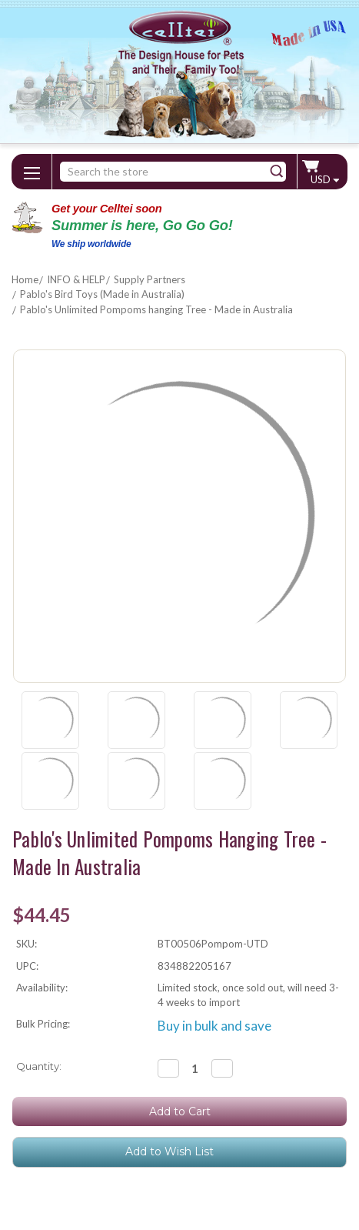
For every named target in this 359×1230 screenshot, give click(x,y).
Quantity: (38, 1066)
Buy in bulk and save (214, 1026)
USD (325, 179)
